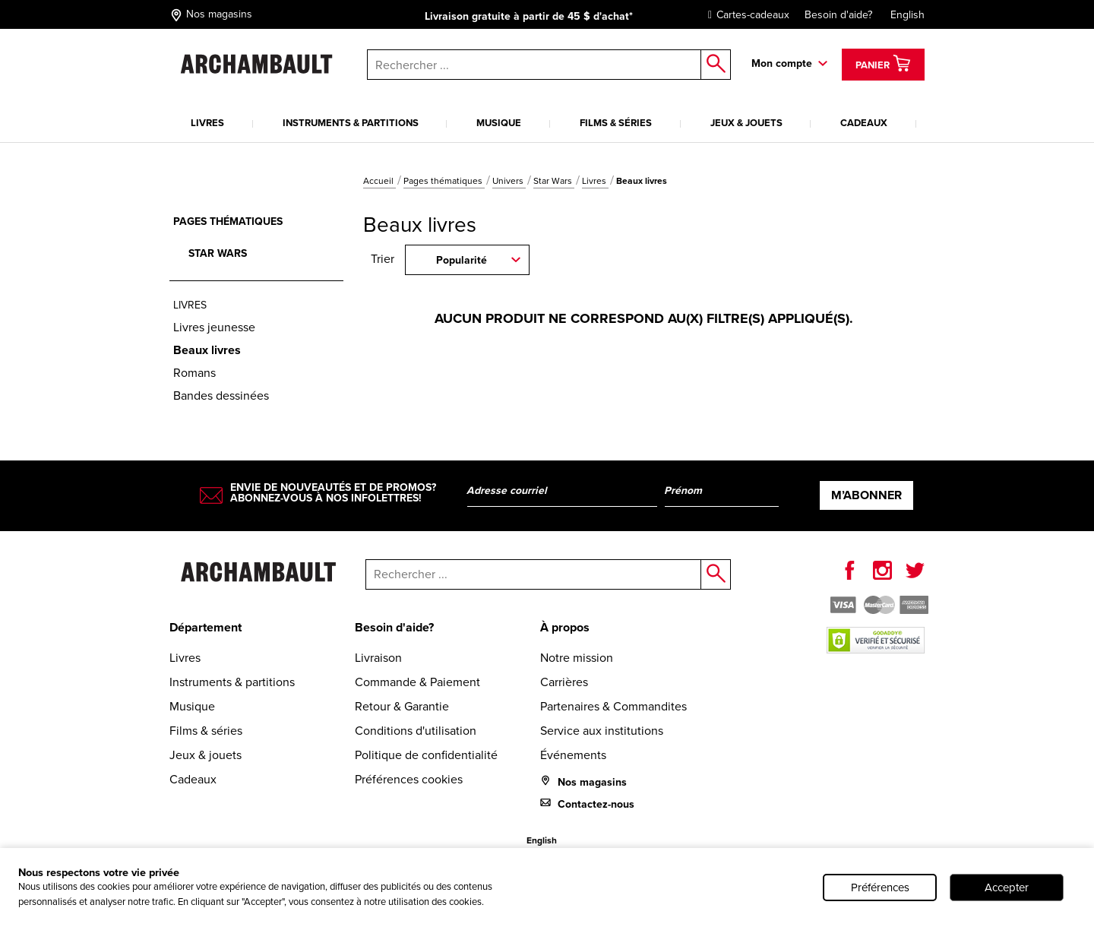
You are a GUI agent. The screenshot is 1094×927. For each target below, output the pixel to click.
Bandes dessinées (221, 395)
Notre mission (576, 657)
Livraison (378, 657)
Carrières (564, 682)
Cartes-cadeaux (744, 15)
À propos (565, 627)
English (907, 15)
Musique (498, 122)
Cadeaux (863, 122)
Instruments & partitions (351, 122)
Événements (573, 755)
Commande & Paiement (417, 682)
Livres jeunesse (214, 327)
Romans (194, 372)
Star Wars (553, 181)
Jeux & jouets (746, 122)
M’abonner (866, 495)
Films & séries (616, 122)
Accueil (379, 181)
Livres (207, 122)
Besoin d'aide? (838, 15)
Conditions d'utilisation (415, 730)
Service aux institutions (601, 730)
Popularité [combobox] (461, 260)
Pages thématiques (444, 181)
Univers (509, 181)
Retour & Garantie (402, 706)
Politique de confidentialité (426, 755)
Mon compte (781, 63)
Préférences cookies (409, 779)
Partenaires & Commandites (613, 706)
